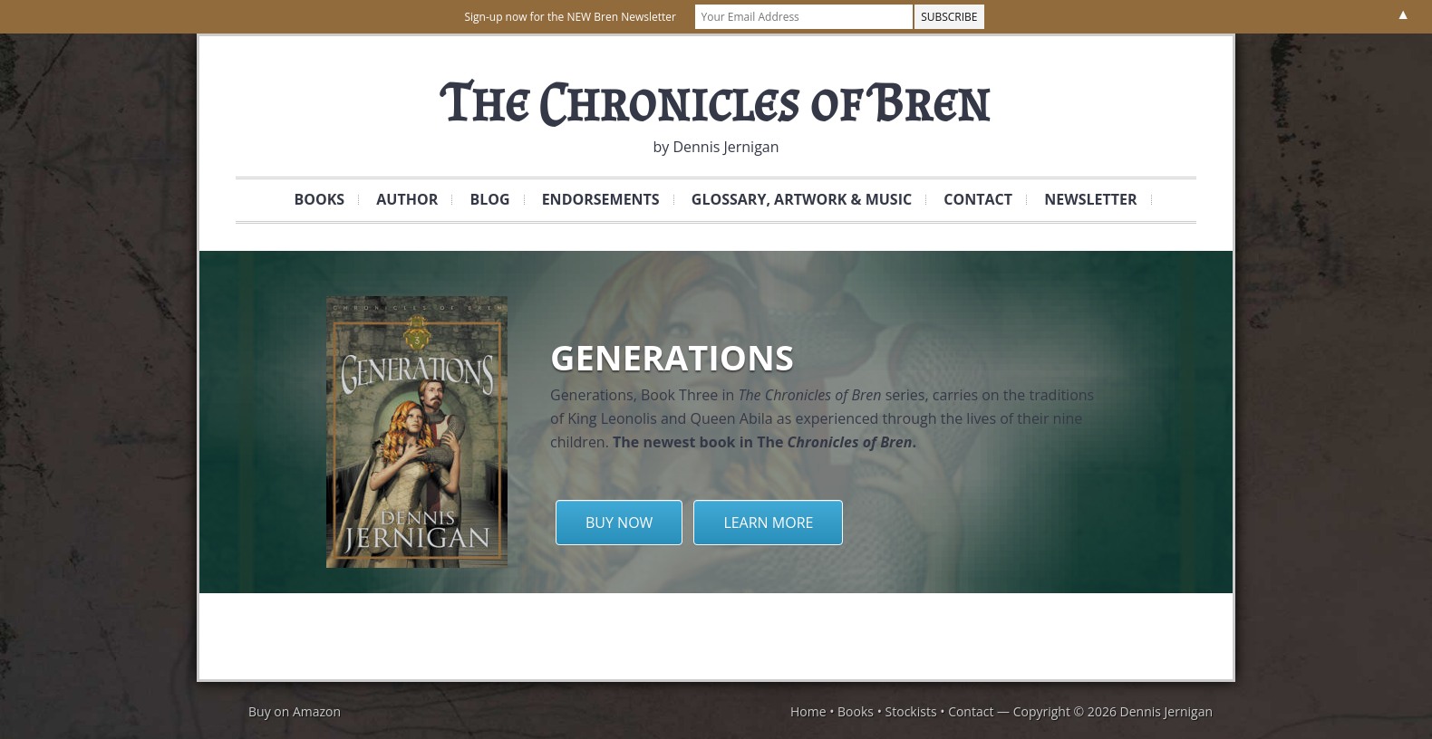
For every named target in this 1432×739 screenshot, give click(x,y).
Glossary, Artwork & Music (795, 199)
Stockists (911, 711)
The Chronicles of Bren (716, 102)
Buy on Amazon (294, 711)
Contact (971, 199)
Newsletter (1083, 199)
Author (407, 199)
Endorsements (601, 199)
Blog (489, 199)
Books (312, 199)
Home (808, 711)
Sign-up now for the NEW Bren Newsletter (569, 16)
